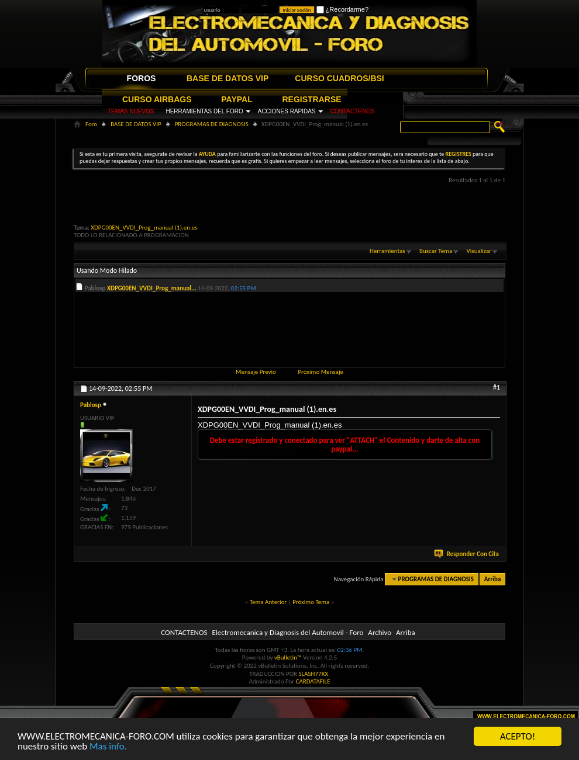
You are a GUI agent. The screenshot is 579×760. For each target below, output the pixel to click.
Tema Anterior (268, 602)
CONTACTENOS (352, 111)
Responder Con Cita (467, 554)
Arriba (492, 579)
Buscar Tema (435, 251)
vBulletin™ (288, 657)
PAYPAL (236, 99)
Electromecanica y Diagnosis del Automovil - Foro (287, 632)
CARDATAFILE (313, 681)
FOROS (141, 78)
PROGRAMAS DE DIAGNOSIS (212, 124)
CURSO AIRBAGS (157, 99)
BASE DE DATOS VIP (227, 78)
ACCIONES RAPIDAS (287, 111)
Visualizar (479, 251)
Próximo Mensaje (320, 372)
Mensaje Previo (256, 372)
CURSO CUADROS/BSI (339, 78)
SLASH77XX (314, 674)
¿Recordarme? (342, 9)
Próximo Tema (310, 602)
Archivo (379, 632)
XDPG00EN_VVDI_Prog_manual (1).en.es (144, 227)
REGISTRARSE (312, 99)
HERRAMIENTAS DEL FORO (204, 111)
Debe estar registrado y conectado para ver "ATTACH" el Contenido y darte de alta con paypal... (345, 444)
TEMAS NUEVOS (131, 111)
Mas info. (108, 747)
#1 (496, 387)
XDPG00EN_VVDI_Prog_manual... (152, 288)
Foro (91, 124)
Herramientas (387, 251)
